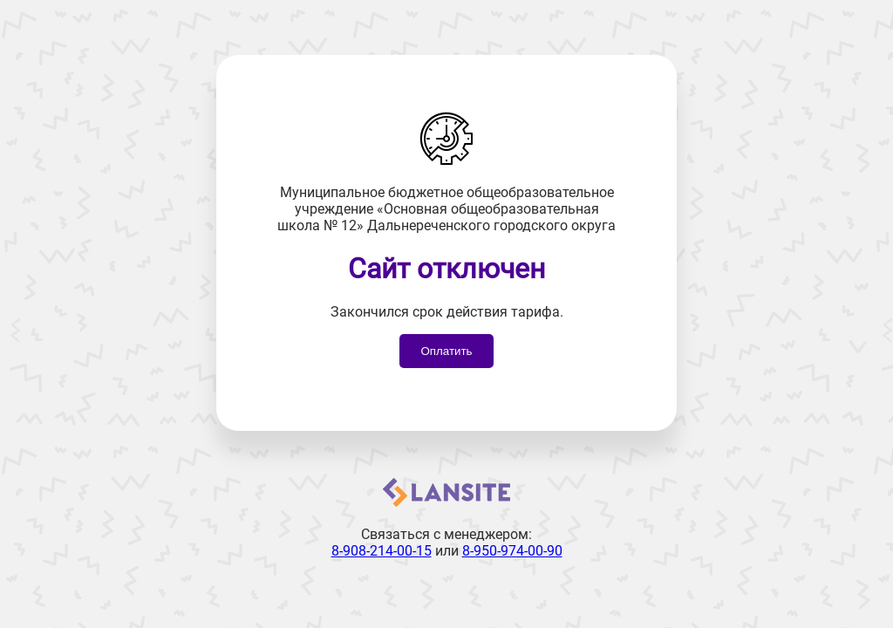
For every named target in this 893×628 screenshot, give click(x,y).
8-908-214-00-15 (381, 551)
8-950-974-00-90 (512, 551)
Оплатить (446, 351)
